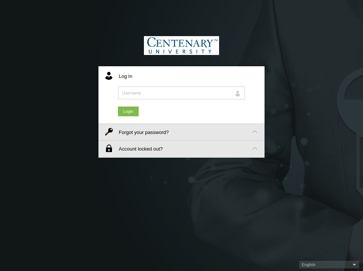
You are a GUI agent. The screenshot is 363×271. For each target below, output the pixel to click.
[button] (329, 264)
